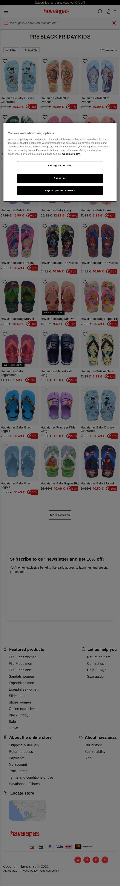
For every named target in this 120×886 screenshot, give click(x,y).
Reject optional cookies (60, 190)
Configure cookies (60, 165)
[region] (60, 162)
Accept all (60, 178)
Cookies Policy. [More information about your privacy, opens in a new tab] (71, 154)
